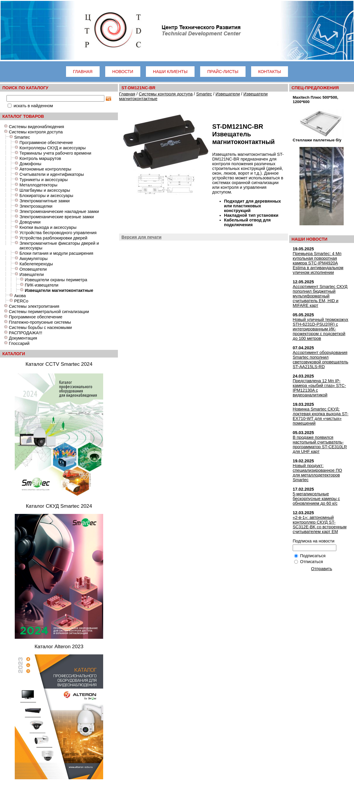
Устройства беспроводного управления (58, 232)
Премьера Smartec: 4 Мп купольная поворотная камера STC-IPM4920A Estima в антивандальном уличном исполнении (318, 263)
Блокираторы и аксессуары (46, 195)
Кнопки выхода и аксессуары (47, 227)
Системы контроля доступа (36, 132)
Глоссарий (19, 343)
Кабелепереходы (36, 264)
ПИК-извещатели (41, 285)
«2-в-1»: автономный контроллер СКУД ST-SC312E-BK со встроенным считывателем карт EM (320, 524)
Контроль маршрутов (40, 158)
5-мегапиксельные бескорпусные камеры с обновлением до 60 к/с (316, 499)
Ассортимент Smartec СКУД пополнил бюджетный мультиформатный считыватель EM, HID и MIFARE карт (320, 296)
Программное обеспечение (46, 142)
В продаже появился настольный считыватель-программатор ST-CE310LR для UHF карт (320, 444)
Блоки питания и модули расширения (56, 253)
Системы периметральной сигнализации (49, 311)
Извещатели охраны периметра (56, 279)
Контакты (269, 71)
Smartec (22, 137)
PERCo (21, 301)
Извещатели (31, 274)
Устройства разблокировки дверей (53, 238)
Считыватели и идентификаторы (51, 174)
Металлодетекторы (38, 185)
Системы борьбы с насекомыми (40, 327)
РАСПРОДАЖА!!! (25, 332)
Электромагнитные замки (44, 200)
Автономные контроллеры (45, 169)
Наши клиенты (170, 71)
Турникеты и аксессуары (43, 179)
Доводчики (29, 222)
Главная (83, 71)
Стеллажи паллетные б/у (317, 140)
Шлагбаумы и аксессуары (44, 190)
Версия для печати (141, 237)
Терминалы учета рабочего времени (55, 153)
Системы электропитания (34, 306)
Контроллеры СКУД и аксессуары (52, 147)
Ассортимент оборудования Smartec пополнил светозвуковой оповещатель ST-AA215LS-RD (320, 359)
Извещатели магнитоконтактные (59, 290)
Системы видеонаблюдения (36, 126)
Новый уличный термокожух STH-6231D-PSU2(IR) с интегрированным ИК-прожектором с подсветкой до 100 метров (320, 329)
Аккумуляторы (33, 258)
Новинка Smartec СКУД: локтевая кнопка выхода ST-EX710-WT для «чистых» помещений (320, 416)
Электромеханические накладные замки (59, 211)
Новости (122, 71)
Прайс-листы (222, 71)
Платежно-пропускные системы (40, 322)
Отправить (321, 568)
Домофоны (30, 163)
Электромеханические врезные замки (56, 216)
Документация (23, 338)
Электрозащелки (35, 206)
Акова (20, 295)
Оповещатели (33, 269)
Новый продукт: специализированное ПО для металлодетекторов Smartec (317, 472)
